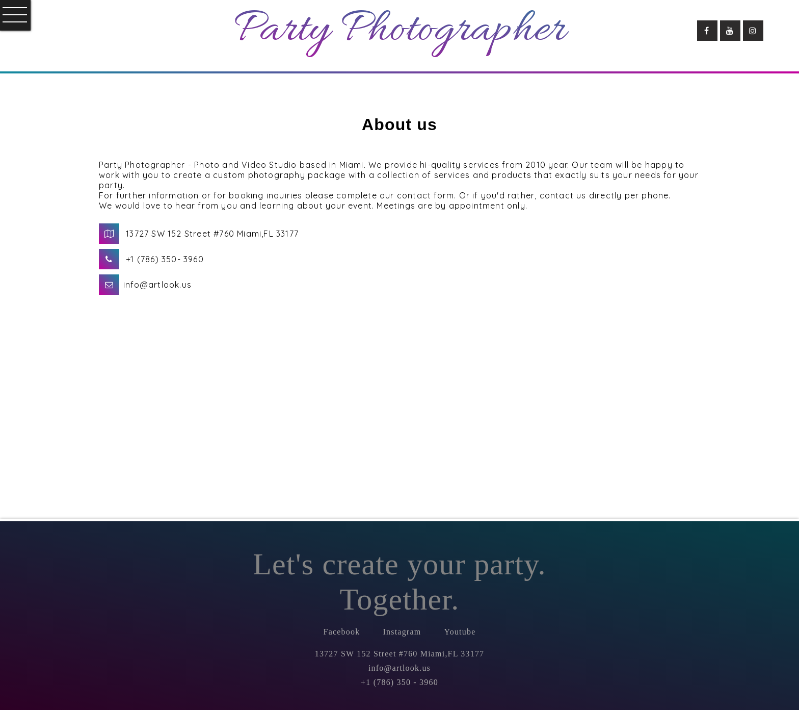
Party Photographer (399, 30)
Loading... (551, 361)
